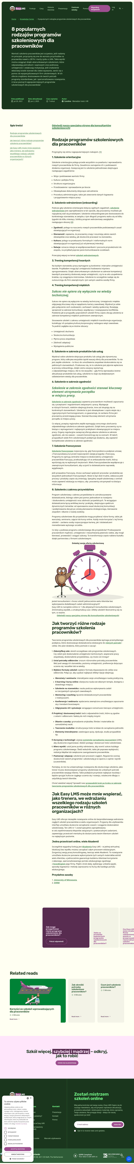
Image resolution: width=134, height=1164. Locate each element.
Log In (113, 8)
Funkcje (32, 8)
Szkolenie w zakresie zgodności (66, 401)
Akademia (87, 846)
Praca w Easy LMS (38, 1124)
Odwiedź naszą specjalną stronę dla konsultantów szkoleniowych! (81, 127)
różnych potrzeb (113, 643)
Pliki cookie (35, 1139)
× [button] (30, 1098)
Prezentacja (62, 8)
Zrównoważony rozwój (37, 1129)
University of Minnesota (65, 880)
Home (14, 19)
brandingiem (59, 864)
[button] (17, 1159)
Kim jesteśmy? (36, 1117)
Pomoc (85, 8)
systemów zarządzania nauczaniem (99, 740)
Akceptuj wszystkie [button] (18, 1149)
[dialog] (18, 1129)
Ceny (41, 8)
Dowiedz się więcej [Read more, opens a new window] (21, 1124)
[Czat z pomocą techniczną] (129, 1159)
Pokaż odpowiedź (56, 941)
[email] (99, 1125)
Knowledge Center (27, 19)
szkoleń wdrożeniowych (87, 255)
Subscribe (116, 1125)
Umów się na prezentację (67, 1063)
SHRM (57, 883)
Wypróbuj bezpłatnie (95, 8)
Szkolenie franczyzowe (62, 451)
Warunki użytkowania (52, 1139)
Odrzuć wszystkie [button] (17, 1154)
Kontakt (55, 1117)
